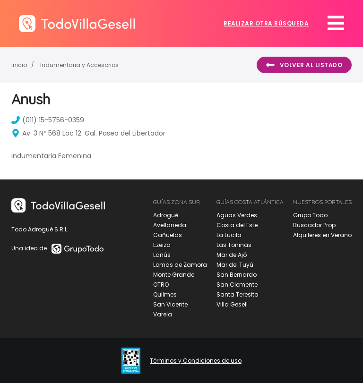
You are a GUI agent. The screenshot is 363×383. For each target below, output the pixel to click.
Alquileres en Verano (322, 235)
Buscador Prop (314, 225)
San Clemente (237, 285)
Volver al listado (304, 65)
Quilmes (165, 294)
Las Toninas (233, 245)
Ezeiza (162, 245)
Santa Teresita (237, 294)
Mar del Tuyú (234, 265)
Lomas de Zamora (180, 265)
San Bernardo (236, 275)
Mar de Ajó (231, 255)
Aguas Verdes (236, 215)
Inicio (19, 65)
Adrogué (165, 215)
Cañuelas (167, 235)
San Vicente (170, 304)
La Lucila (229, 235)
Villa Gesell (232, 304)
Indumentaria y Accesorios (79, 65)
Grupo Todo (310, 215)
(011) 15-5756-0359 (47, 120)
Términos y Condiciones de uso (196, 361)
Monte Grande (173, 275)
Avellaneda (169, 225)
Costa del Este (237, 225)
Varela (162, 314)
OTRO (161, 285)
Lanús (162, 255)
